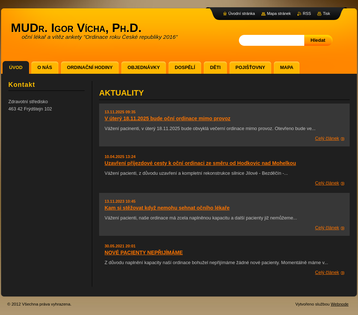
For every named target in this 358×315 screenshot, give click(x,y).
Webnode (340, 304)
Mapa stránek (279, 13)
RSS (307, 13)
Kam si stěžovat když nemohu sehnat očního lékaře (167, 208)
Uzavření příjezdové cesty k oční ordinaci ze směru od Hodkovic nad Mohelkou (200, 163)
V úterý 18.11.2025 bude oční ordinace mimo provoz (168, 118)
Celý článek (327, 138)
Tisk (326, 13)
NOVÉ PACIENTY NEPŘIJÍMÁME (144, 252)
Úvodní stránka (241, 13)
